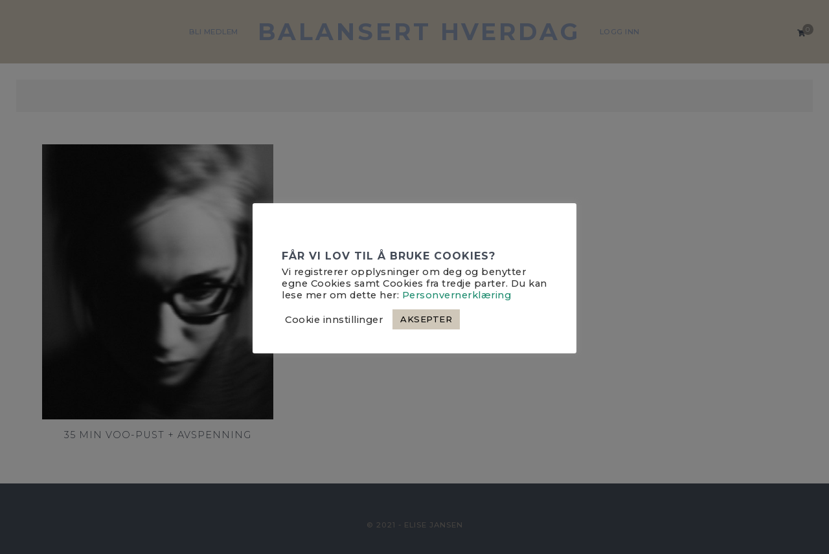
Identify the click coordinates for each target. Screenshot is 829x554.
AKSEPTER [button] (426, 319)
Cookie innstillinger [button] (334, 320)
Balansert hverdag (419, 31)
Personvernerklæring (457, 295)
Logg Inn (620, 31)
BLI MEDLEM (213, 31)
